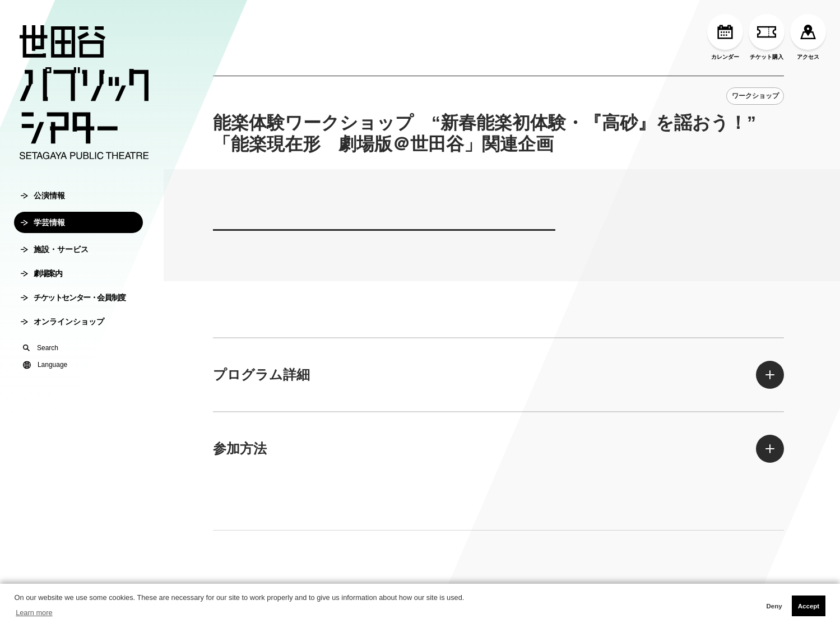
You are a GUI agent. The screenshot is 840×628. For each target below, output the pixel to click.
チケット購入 (767, 37)
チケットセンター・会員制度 (73, 297)
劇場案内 (41, 273)
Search (40, 348)
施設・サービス (55, 249)
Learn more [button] (34, 612)
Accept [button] (808, 606)
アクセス (808, 37)
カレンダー (725, 37)
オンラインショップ (62, 321)
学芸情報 (43, 222)
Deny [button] (774, 606)
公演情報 (43, 195)
